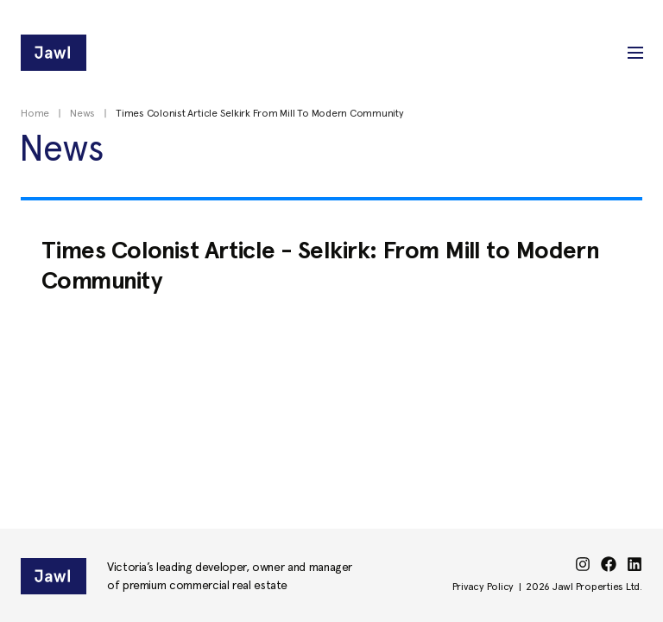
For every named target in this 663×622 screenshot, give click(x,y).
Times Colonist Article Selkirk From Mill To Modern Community (260, 113)
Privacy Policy (483, 587)
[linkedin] (634, 564)
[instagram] (582, 564)
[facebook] (608, 564)
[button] (635, 52)
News (82, 113)
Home (35, 113)
